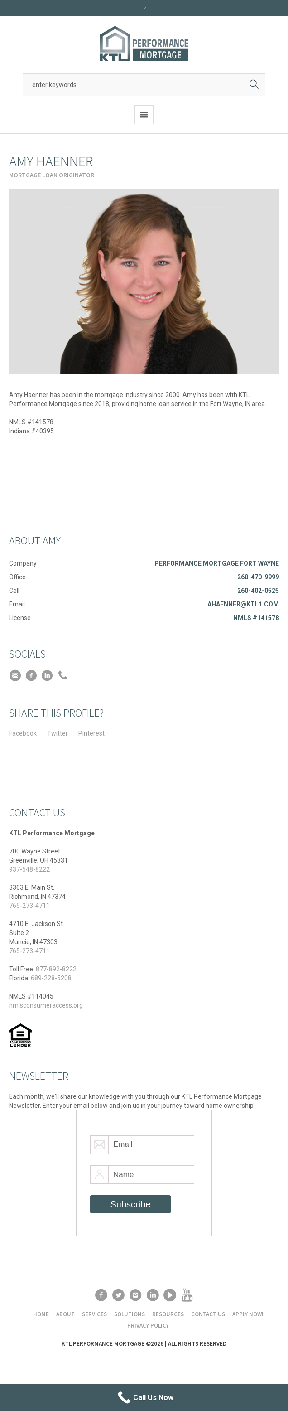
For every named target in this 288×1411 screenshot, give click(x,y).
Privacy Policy (148, 1326)
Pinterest (91, 733)
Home (41, 1314)
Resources (168, 1314)
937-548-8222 (29, 869)
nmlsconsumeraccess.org (46, 1005)
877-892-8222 (56, 969)
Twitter (57, 733)
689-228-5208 (51, 978)
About (65, 1314)
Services (94, 1314)
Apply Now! (248, 1314)
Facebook (23, 733)
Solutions (129, 1314)
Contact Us (208, 1314)
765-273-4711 (29, 905)
